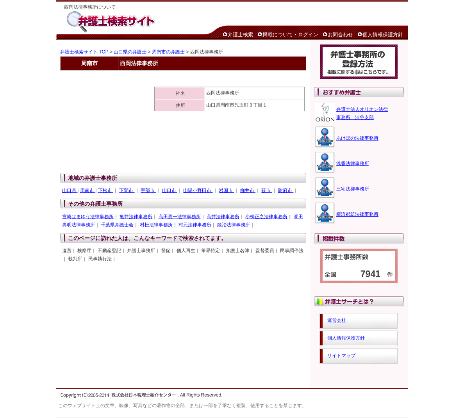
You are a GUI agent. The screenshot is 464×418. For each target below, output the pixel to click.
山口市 (169, 190)
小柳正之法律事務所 (266, 216)
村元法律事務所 (194, 225)
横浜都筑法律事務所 (357, 214)
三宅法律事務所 (352, 189)
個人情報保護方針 (382, 34)
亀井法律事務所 (136, 216)
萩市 (266, 190)
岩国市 (226, 190)
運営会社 (336, 320)
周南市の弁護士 (169, 52)
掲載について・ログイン (290, 34)
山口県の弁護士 (130, 52)
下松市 (105, 190)
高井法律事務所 (223, 216)
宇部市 (148, 190)
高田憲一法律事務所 (180, 216)
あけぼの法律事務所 (357, 138)
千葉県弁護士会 (117, 225)
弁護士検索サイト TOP (84, 52)
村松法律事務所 (156, 225)
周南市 (87, 190)
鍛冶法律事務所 (233, 225)
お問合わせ (340, 34)
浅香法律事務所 (352, 163)
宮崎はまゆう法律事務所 (88, 216)
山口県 (69, 190)
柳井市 (247, 190)
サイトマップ (341, 355)
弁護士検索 (240, 34)
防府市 (285, 190)
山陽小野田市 (197, 190)
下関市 (126, 190)
